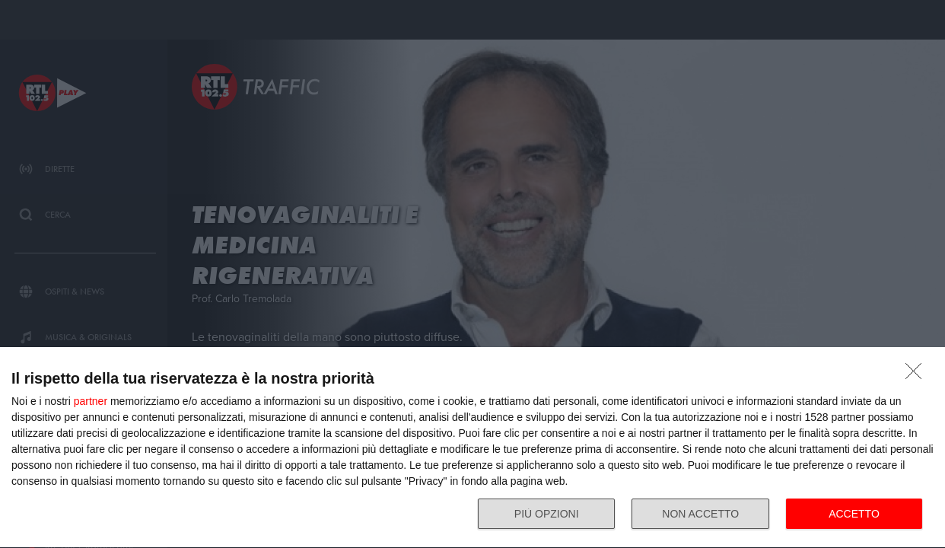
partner (90, 401)
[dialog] (472, 448)
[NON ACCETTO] (917, 375)
